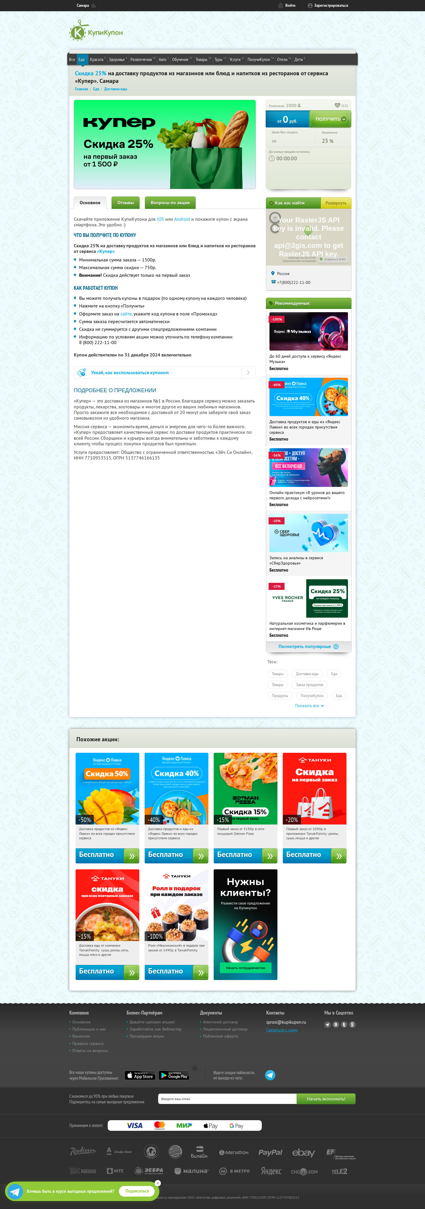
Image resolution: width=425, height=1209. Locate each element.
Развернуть (336, 203)
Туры (220, 59)
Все (72, 59)
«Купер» (106, 251)
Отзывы (125, 202)
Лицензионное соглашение (299, 260)
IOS (161, 219)
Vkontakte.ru (336, 1024)
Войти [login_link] (290, 5)
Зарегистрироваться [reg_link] (331, 5)
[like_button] (338, 106)
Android (182, 219)
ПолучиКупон (261, 59)
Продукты (280, 695)
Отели (284, 59)
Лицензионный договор (225, 1029)
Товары (203, 59)
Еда (83, 59)
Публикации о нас (89, 1029)
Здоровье (118, 59)
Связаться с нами (282, 1030)
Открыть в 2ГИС (335, 259)
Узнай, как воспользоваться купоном (130, 372)
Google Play (173, 1075)
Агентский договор (220, 1022)
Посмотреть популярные (309, 646)
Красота (98, 59)
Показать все (307, 705)
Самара (83, 5)
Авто (164, 59)
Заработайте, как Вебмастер (156, 1029)
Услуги (237, 59)
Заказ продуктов (309, 684)
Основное (90, 202)
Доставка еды (307, 673)
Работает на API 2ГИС (302, 257)
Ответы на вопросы (90, 1050)
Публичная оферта (220, 1036)
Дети (300, 59)
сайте (126, 314)
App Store (140, 1075)
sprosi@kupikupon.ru (286, 1022)
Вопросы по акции (170, 202)
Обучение (182, 59)
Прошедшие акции (147, 1036)
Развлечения (143, 59)
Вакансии (81, 1036)
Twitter (344, 1024)
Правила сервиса (88, 1043)
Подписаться (137, 1191)
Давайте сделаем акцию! (152, 1022)
